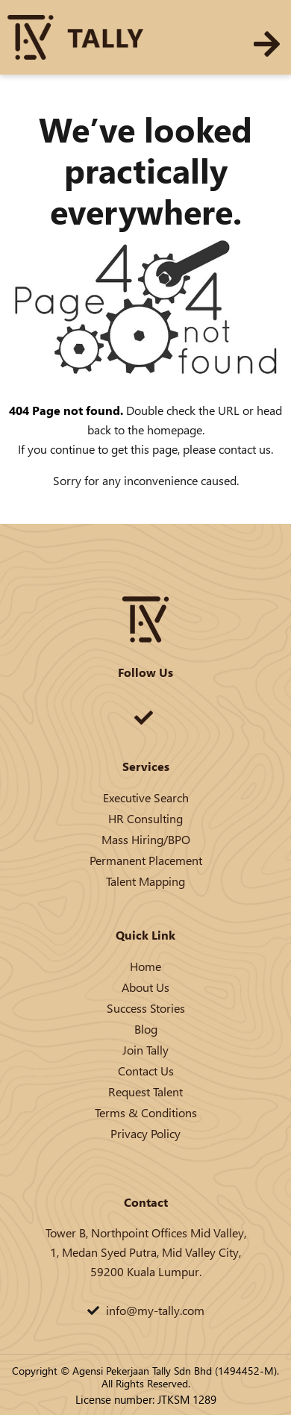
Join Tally (145, 1050)
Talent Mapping (145, 881)
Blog (145, 1029)
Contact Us (146, 1070)
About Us (145, 987)
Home (145, 966)
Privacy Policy (145, 1133)
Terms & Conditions (146, 1112)
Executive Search (146, 797)
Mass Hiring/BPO (145, 839)
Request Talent (145, 1091)
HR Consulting (145, 818)
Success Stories (146, 1008)
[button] (267, 44)
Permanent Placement (146, 860)
